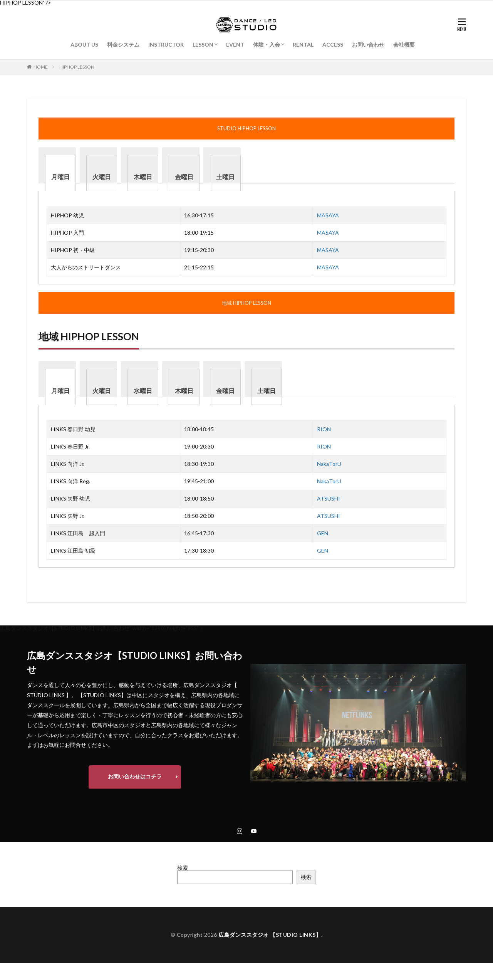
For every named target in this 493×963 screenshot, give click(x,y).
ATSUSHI (328, 498)
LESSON (203, 44)
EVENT (235, 44)
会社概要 (404, 44)
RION (324, 429)
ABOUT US (84, 44)
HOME (41, 67)
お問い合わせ (368, 44)
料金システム (123, 44)
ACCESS (332, 44)
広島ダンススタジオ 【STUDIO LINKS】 (269, 934)
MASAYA (328, 215)
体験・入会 (266, 44)
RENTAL (303, 44)
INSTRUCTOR (166, 44)
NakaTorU (329, 463)
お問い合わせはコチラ (135, 776)
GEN (322, 533)
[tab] (60, 173)
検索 (182, 867)
